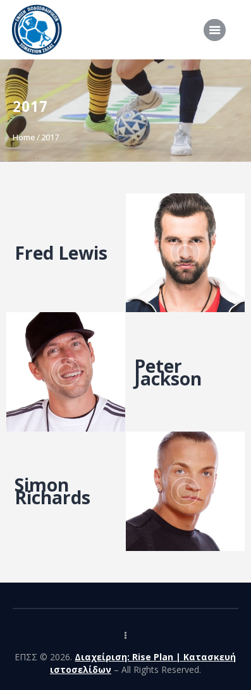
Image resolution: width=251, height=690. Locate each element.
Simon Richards (52, 491)
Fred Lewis (61, 252)
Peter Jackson (168, 372)
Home (24, 137)
